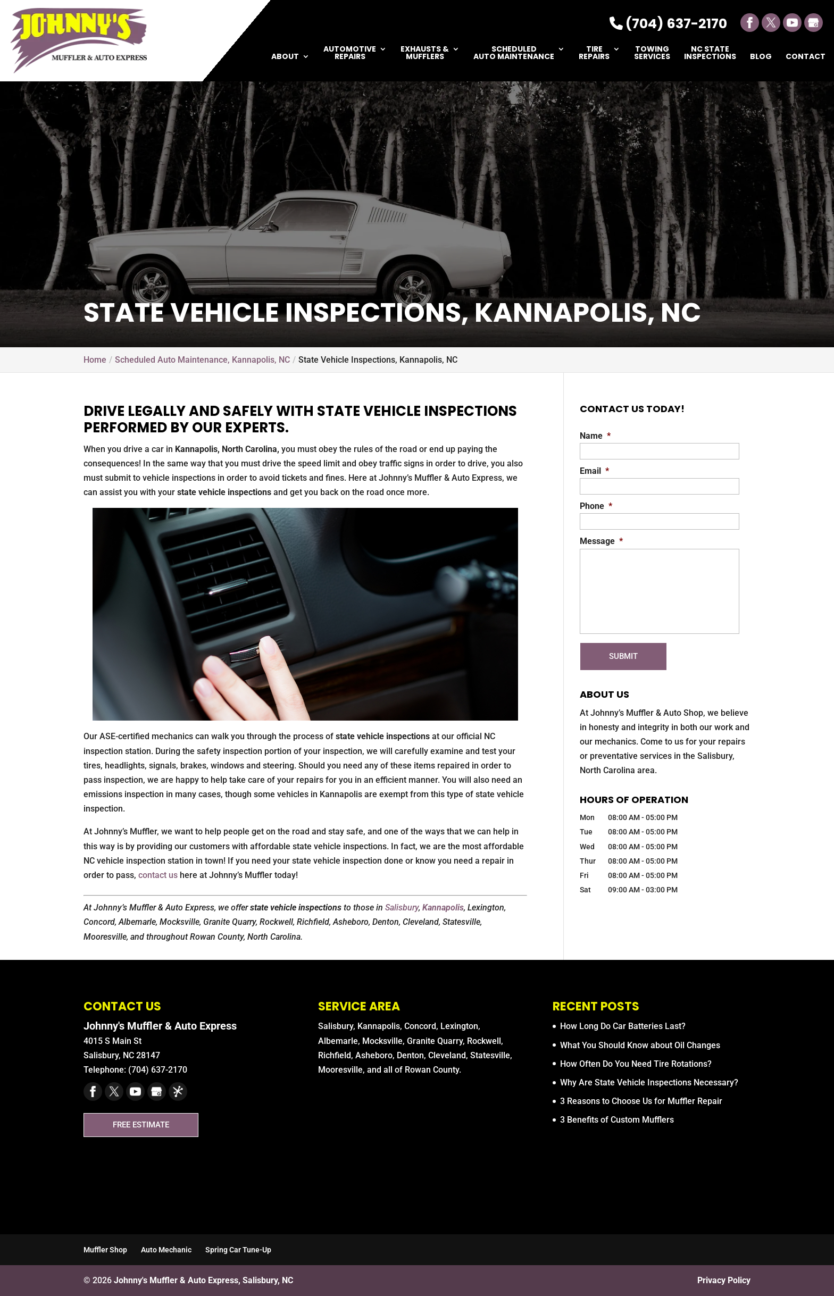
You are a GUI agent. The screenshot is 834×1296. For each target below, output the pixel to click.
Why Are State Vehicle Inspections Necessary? (649, 1082)
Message (601, 541)
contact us (158, 875)
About (285, 57)
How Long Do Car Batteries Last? (623, 1026)
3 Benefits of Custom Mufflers (617, 1120)
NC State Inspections (710, 53)
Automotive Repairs (349, 53)
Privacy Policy (723, 1280)
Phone (596, 506)
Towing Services (652, 53)
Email (594, 471)
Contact (805, 57)
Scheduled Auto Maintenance (513, 53)
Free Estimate (145, 1124)
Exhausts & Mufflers (425, 53)
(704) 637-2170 (668, 23)
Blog (761, 57)
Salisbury (402, 907)
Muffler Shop (105, 1249)
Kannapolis (443, 907)
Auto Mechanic (166, 1249)
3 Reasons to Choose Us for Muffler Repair (641, 1101)
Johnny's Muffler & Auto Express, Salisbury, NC (203, 1280)
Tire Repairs (594, 53)
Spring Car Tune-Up (238, 1249)
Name (595, 436)
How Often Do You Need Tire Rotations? (636, 1064)
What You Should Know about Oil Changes (640, 1045)
